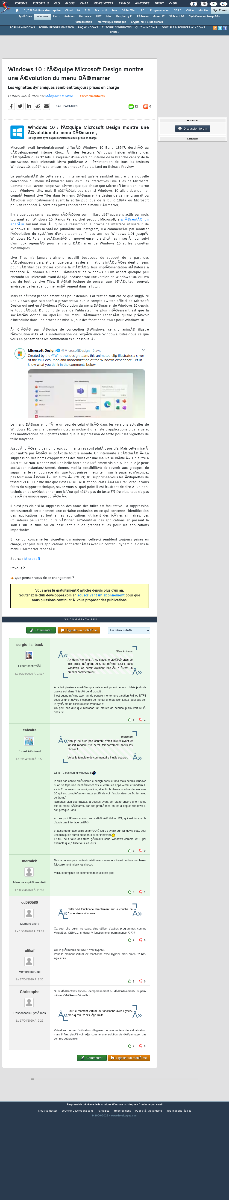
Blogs (70, 4)
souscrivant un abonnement (101, 609)
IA (78, 10)
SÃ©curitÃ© (176, 16)
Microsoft (101, 10)
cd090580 (29, 942)
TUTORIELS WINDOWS (117, 27)
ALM (87, 10)
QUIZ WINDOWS (146, 27)
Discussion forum (192, 129)
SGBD (178, 10)
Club (173, 4)
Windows (42, 16)
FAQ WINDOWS (88, 27)
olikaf (30, 990)
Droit (159, 4)
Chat (83, 4)
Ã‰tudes (142, 4)
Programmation (159, 10)
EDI (143, 10)
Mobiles (203, 10)
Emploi (124, 4)
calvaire (30, 769)
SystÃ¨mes (220, 10)
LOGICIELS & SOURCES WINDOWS (183, 27)
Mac (109, 16)
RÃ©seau (143, 16)
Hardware (85, 16)
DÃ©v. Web (129, 10)
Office (190, 10)
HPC (99, 16)
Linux (56, 16)
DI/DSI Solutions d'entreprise (42, 10)
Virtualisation (83, 22)
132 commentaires (92, 109)
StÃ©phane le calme (59, 109)
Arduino (69, 16)
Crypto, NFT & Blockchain (147, 22)
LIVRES (114, 32)
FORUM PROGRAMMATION (56, 27)
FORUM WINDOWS (22, 27)
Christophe (29, 1031)
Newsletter (103, 4)
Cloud (69, 10)
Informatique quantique (111, 22)
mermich (29, 900)
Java (114, 10)
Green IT (158, 16)
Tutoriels (40, 4)
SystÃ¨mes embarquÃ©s (204, 16)
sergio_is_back (29, 684)
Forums (21, 4)
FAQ (57, 4)
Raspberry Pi (124, 16)
